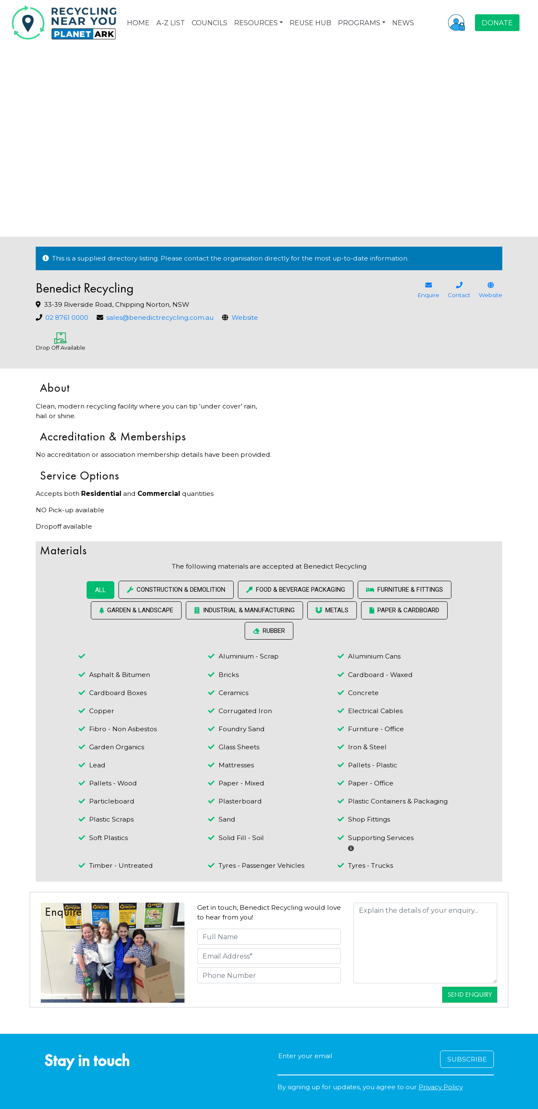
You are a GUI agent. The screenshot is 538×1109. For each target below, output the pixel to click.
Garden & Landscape (136, 610)
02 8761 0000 (66, 317)
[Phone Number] (269, 975)
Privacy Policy (441, 1087)
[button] (456, 22)
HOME (138, 22)
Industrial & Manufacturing (244, 610)
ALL (100, 590)
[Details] (425, 943)
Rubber (269, 631)
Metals (332, 610)
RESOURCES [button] (256, 22)
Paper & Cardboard (404, 610)
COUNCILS (209, 22)
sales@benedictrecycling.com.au (160, 317)
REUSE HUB (310, 22)
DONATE (497, 22)
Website (245, 317)
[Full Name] (269, 937)
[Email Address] (269, 956)
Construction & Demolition (176, 589)
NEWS (403, 22)
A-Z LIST (170, 22)
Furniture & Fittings (404, 589)
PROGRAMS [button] (359, 22)
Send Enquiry (470, 994)
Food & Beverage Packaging (295, 589)
